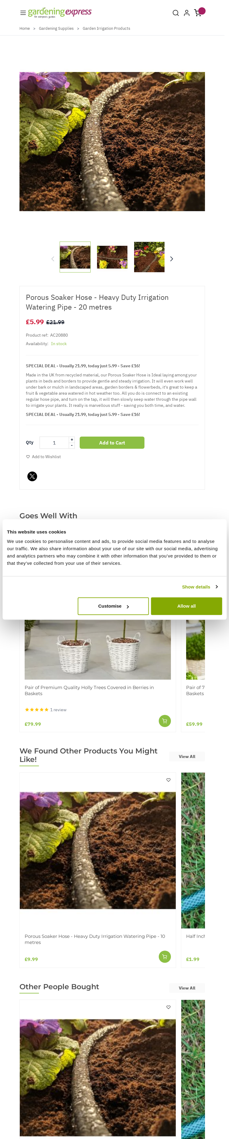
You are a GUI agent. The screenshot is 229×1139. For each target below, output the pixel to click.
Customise (113, 606)
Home (24, 28)
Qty (29, 442)
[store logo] (60, 13)
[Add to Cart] (165, 721)
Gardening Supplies (56, 28)
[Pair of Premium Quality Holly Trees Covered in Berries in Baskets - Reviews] (46, 710)
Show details (196, 586)
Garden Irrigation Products (106, 28)
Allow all (186, 606)
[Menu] (23, 12)
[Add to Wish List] (43, 457)
